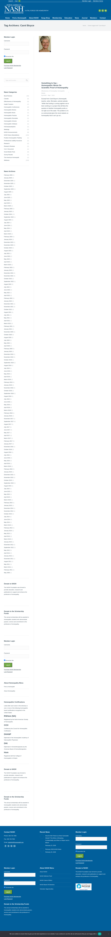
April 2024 (7, 231)
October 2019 (8, 360)
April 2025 (7, 203)
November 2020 (8, 332)
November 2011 (8, 558)
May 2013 (7, 533)
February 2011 (8, 570)
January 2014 (8, 530)
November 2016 (8, 446)
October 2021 (8, 309)
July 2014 (7, 516)
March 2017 (7, 438)
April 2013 (7, 536)
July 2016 (7, 455)
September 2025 (9, 189)
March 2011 (7, 567)
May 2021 (7, 318)
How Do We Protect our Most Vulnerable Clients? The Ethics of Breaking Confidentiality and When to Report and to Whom (57, 839)
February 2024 (8, 236)
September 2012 (9, 547)
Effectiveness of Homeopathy (49, 91)
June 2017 (7, 430)
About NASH (43, 871)
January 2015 (8, 505)
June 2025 (7, 197)
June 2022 (7, 290)
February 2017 (8, 441)
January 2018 (8, 416)
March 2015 (7, 500)
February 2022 (8, 298)
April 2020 (7, 346)
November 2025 (8, 183)
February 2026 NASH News (53, 849)
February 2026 (8, 175)
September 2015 (9, 483)
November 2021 (8, 306)
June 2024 (7, 225)
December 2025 (8, 180)
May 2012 (7, 550)
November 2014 (8, 511)
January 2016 (8, 472)
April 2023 (7, 262)
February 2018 (8, 413)
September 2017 (9, 421)
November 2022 (8, 276)
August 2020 (7, 337)
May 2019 (7, 374)
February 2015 (8, 502)
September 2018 (9, 393)
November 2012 (8, 544)
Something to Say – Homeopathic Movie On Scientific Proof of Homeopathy (54, 85)
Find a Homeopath (9, 686)
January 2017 (8, 444)
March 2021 (7, 323)
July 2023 (7, 253)
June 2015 (7, 491)
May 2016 (7, 460)
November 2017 (8, 418)
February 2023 (8, 267)
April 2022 (7, 295)
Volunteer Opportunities (46, 889)
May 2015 (7, 494)
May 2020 (7, 343)
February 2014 (8, 528)
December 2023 (8, 242)
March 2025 (7, 206)
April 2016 (7, 463)
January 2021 (8, 329)
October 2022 (8, 278)
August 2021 (7, 312)
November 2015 (8, 477)
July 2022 (7, 287)
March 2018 (7, 410)
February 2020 (8, 348)
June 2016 (7, 458)
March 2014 (7, 525)
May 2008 (7, 572)
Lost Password (8, 68)
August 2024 (7, 220)
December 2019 (8, 354)
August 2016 (7, 452)
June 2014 (7, 519)
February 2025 (8, 208)
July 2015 (7, 488)
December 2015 (8, 474)
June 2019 (7, 371)
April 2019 (7, 376)
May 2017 (7, 432)
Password (7, 49)
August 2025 (7, 192)
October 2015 (8, 480)
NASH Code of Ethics (46, 880)
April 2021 (7, 320)
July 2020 (7, 340)
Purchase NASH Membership (12, 65)
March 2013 (7, 539)
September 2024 (9, 217)
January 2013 (8, 542)
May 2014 (7, 522)
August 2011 (7, 561)
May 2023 (7, 259)
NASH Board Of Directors (47, 884)
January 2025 (8, 211)
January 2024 (8, 239)
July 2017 (7, 427)
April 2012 (7, 553)
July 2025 (7, 194)
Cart (17, 1)
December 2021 (8, 304)
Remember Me (9, 56)
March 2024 (7, 234)
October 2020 (8, 334)
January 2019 (8, 385)
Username (7, 41)
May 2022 (7, 292)
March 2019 (7, 379)
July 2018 (7, 399)
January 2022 (8, 301)
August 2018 (7, 396)
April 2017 (7, 435)
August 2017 (7, 424)
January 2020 (8, 351)
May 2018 (7, 404)
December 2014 (8, 508)
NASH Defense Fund (46, 876)
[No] (109, 934)
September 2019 (9, 362)
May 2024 (7, 228)
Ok (99, 934)
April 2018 (7, 407)
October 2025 (8, 186)
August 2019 (7, 365)
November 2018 (8, 388)
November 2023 (8, 245)
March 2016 (7, 466)
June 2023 (7, 256)
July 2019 (7, 368)
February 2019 (8, 382)
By (44, 95)
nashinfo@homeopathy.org (15, 842)
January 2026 (8, 178)
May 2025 (7, 200)
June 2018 (7, 402)
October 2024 (8, 214)
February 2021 (8, 326)
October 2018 (8, 390)
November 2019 (8, 357)
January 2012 (8, 556)
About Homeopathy (9, 691)
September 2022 (9, 281)
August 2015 (7, 486)
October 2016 (8, 449)
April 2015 (7, 497)
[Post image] (42, 837)
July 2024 (7, 222)
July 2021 (7, 315)
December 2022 (8, 273)
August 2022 (7, 284)
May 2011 (7, 564)
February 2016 (8, 469)
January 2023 (8, 270)
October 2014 (8, 514)
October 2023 (8, 248)
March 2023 (7, 264)
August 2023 (7, 250)
